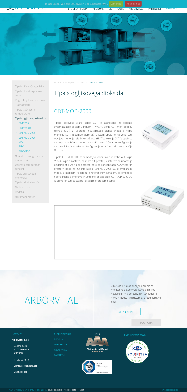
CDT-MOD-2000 (27, 132)
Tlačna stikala (22, 104)
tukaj (104, 3)
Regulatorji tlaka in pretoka (30, 100)
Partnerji (154, 8)
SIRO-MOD (24, 151)
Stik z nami (125, 311)
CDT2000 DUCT (27, 128)
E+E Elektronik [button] (77, 8)
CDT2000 (24, 123)
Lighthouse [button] (116, 8)
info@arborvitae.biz (26, 365)
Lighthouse (60, 344)
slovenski (172, 8)
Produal (57, 82)
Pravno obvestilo (54, 389)
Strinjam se (116, 3)
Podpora (146, 322)
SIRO (21, 146)
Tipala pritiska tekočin (27, 182)
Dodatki (19, 192)
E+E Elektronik (62, 334)
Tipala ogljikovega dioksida (30, 118)
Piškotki (82, 389)
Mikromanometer (25, 196)
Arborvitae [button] (136, 8)
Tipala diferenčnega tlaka (29, 86)
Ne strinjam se (133, 3)
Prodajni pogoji (70, 389)
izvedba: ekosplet (170, 389)
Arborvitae (60, 349)
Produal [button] (98, 8)
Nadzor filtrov (22, 187)
